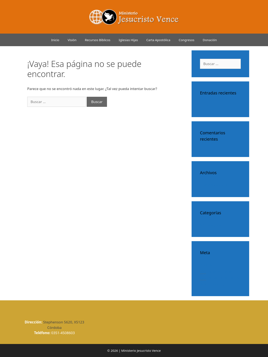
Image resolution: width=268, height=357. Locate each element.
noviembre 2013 (213, 184)
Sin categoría (211, 224)
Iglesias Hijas (128, 40)
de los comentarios (219, 277)
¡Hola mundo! (211, 105)
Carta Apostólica (158, 40)
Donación (210, 40)
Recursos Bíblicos (97, 40)
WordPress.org (212, 284)
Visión (72, 40)
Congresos (186, 40)
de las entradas (216, 271)
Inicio (55, 40)
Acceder (206, 264)
